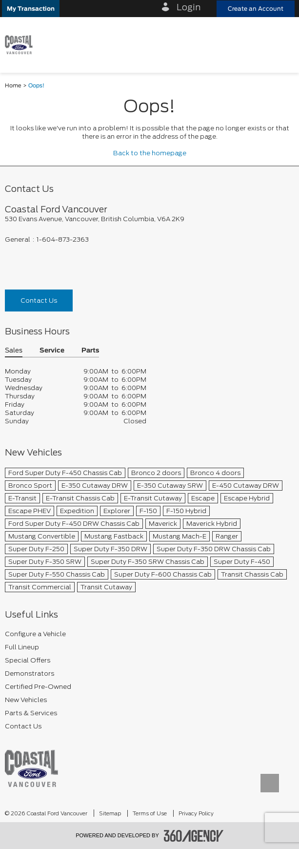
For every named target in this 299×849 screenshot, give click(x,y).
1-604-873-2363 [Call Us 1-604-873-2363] (63, 239)
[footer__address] (149, 219)
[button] (31, 8)
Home (13, 85)
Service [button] (52, 351)
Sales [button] (13, 351)
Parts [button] (90, 351)
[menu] (282, 44)
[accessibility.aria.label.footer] (193, 836)
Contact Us (38, 300)
